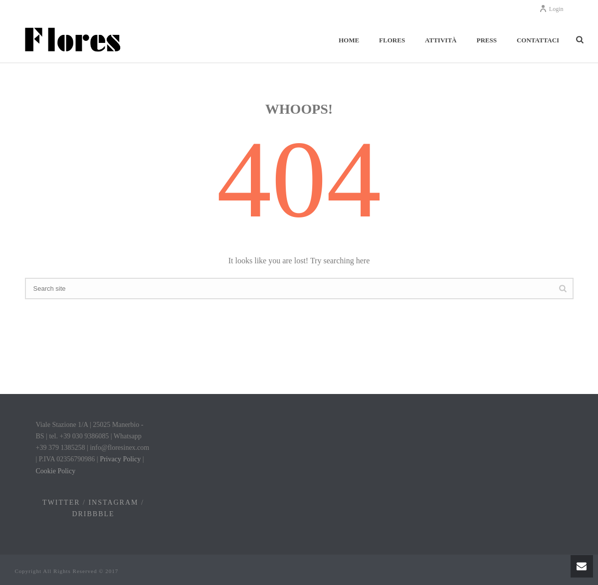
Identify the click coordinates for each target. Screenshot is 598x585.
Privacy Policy (120, 459)
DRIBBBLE (93, 514)
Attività (440, 40)
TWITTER (61, 502)
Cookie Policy (56, 471)
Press (486, 40)
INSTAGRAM (113, 502)
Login (551, 8)
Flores (392, 40)
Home (349, 40)
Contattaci (538, 40)
